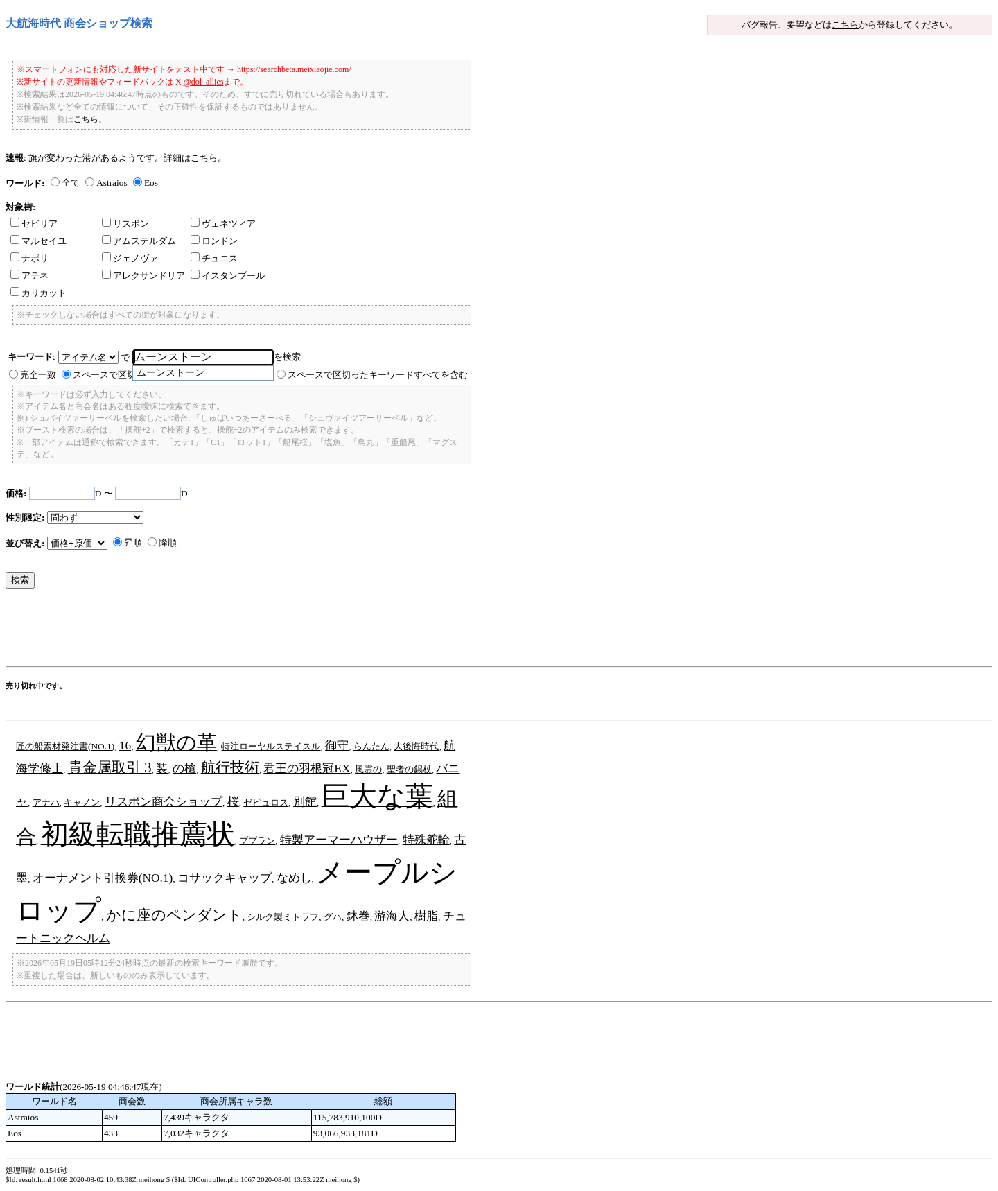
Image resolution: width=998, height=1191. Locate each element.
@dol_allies (204, 82)
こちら (845, 24)
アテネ (29, 275)
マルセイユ (38, 241)
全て (71, 182)
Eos (151, 182)
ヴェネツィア (223, 223)
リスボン (125, 223)
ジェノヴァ (130, 258)
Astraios (111, 182)
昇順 (133, 542)
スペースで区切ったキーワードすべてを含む (378, 375)
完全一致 (38, 375)
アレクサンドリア (143, 275)
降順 (168, 542)
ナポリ (29, 258)
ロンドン (214, 241)
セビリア (34, 223)
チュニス (214, 258)
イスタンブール (228, 275)
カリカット (38, 293)
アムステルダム (139, 241)
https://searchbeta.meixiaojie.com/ (294, 69)
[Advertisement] (258, 631)
